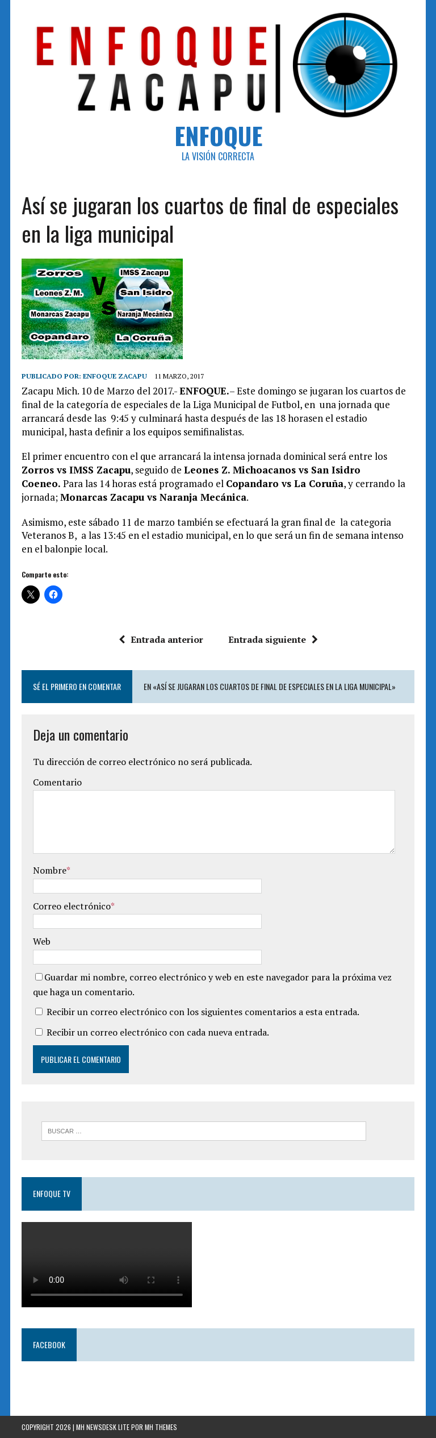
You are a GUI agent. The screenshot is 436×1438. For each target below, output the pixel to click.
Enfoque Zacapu (115, 376)
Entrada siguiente (273, 639)
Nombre (49, 870)
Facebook (49, 1344)
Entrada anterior (161, 639)
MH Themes (161, 1427)
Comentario (57, 782)
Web (42, 941)
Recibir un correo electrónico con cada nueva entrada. (158, 1032)
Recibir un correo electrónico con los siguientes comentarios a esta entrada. (203, 1011)
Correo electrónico (72, 906)
